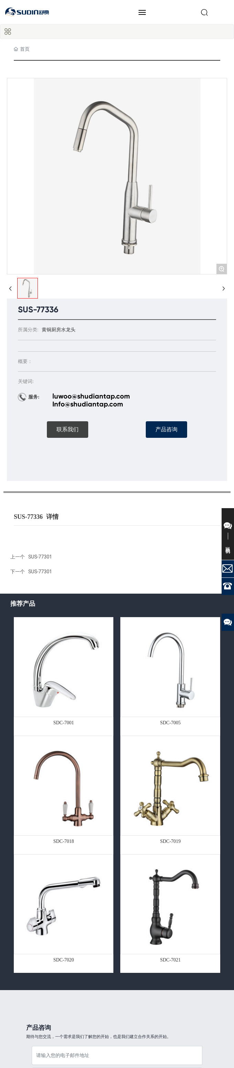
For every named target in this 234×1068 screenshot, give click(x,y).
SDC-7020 (63, 960)
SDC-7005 (170, 722)
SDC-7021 (170, 960)
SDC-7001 (63, 722)
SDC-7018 (63, 841)
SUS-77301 (40, 571)
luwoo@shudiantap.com (91, 396)
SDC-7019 (170, 841)
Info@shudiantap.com (87, 404)
